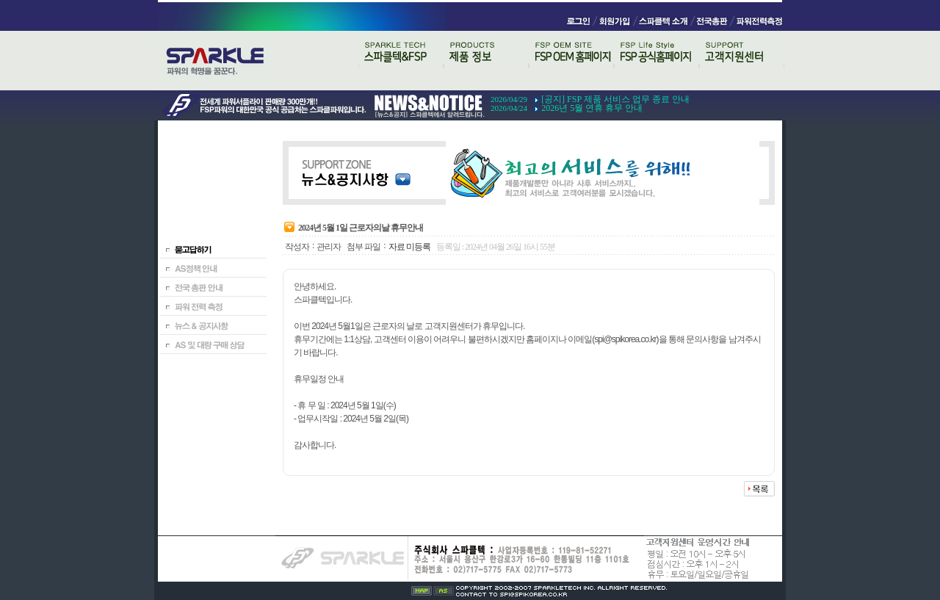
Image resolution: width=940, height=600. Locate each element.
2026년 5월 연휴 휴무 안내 (592, 108)
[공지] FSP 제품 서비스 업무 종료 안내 (615, 99)
